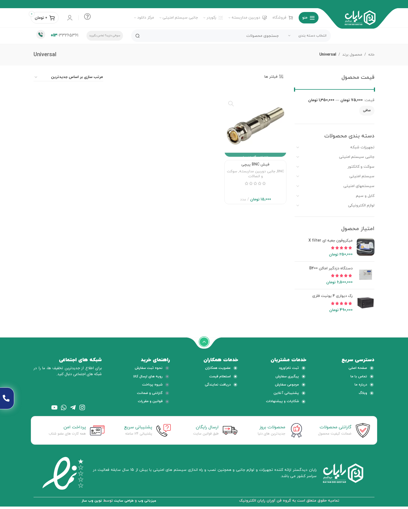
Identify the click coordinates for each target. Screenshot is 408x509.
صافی (367, 110)
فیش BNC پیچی (255, 168)
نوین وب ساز (90, 503)
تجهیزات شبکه (362, 147)
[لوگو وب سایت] (360, 17)
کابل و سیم (365, 195)
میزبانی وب (148, 503)
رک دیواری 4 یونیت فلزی (332, 296)
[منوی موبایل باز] (308, 17)
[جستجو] (231, 35)
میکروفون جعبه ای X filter (330, 240)
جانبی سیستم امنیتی (356, 156)
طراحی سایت (123, 503)
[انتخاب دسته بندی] (307, 36)
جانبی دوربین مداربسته (257, 175)
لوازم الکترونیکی (361, 205)
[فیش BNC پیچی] (255, 126)
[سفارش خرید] (68, 77)
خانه (370, 54)
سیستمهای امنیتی (358, 186)
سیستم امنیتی (361, 176)
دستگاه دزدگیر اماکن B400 (331, 268)
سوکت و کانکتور (360, 166)
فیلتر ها (271, 76)
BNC (280, 175)
